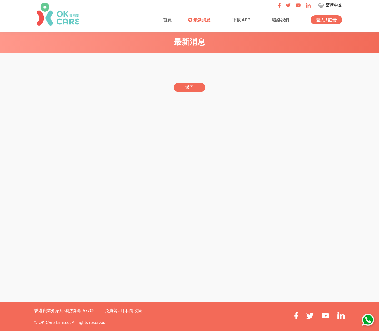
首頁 (167, 20)
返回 (189, 87)
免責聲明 (114, 310)
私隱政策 (133, 310)
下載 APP (240, 20)
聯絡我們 (280, 20)
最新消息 (201, 20)
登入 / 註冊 (326, 20)
